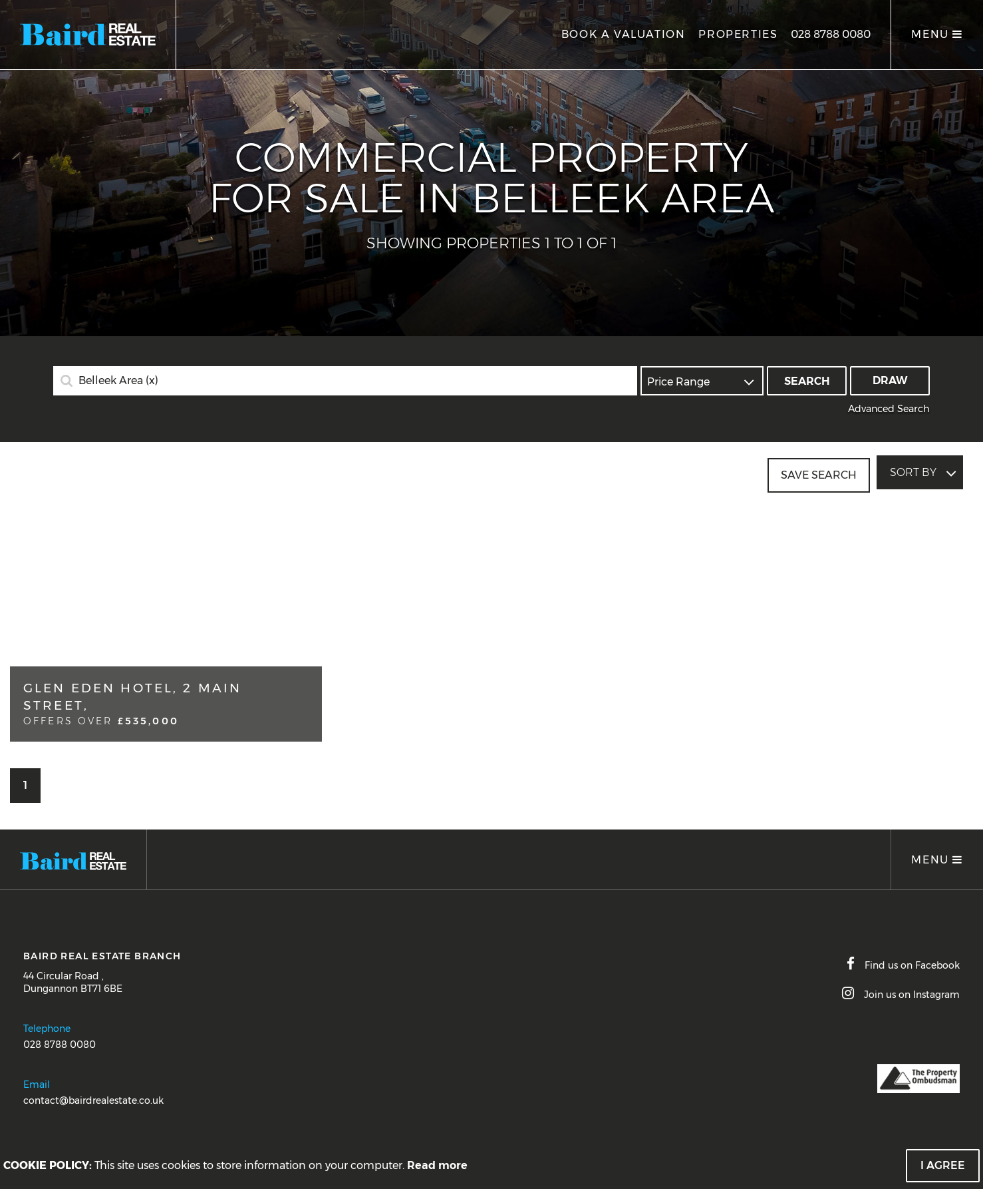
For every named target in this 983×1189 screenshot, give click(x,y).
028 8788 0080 (831, 34)
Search (807, 381)
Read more (437, 1165)
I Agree (942, 1165)
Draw (890, 380)
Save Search (819, 472)
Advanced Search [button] (889, 409)
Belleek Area (118, 380)
